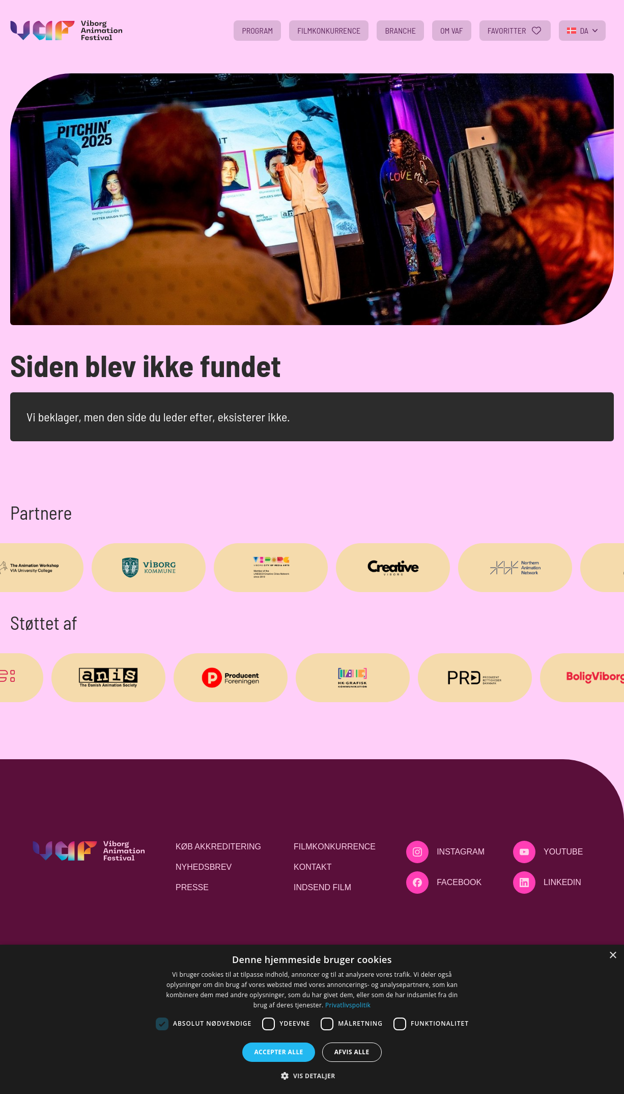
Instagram (461, 851)
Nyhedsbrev (204, 867)
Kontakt (312, 867)
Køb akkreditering (218, 846)
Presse (192, 887)
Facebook (459, 882)
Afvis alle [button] (352, 1052)
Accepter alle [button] (278, 1052)
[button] (312, 1076)
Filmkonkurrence (335, 846)
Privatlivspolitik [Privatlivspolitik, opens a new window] (348, 1005)
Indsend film (322, 887)
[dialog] (312, 1019)
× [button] (612, 955)
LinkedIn (562, 882)
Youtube (563, 851)
